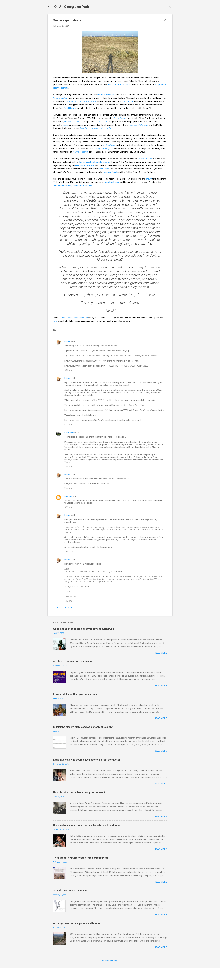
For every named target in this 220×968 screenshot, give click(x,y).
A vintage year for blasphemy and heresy (76, 923)
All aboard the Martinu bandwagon (73, 661)
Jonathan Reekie (111, 182)
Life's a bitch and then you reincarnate (75, 694)
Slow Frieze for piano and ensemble (96, 128)
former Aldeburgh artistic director (94, 162)
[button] (165, 20)
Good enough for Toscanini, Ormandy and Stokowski (83, 628)
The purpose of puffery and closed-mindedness (80, 857)
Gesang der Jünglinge (103, 148)
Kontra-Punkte (109, 145)
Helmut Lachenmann (84, 165)
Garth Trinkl (69, 432)
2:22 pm (68, 466)
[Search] (170, 7)
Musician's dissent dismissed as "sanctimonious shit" (83, 726)
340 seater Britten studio (119, 84)
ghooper (68, 496)
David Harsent (70, 108)
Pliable (67, 341)
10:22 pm (68, 551)
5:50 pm (68, 507)
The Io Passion (120, 118)
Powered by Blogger (110, 960)
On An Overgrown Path (71, 7)
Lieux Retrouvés (145, 158)
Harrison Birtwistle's (106, 94)
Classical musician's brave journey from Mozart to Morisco (87, 825)
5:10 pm (68, 370)
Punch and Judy (60, 98)
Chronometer (101, 121)
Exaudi (66, 125)
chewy (149, 179)
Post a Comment (64, 607)
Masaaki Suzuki (111, 172)
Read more (161, 653)
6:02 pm (68, 424)
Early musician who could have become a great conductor (86, 759)
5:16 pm (68, 601)
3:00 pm (68, 488)
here (55, 321)
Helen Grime (103, 168)
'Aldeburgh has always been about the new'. (73, 185)
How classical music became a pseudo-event (79, 792)
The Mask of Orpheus (138, 125)
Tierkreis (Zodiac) (81, 152)
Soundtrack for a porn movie (70, 890)
